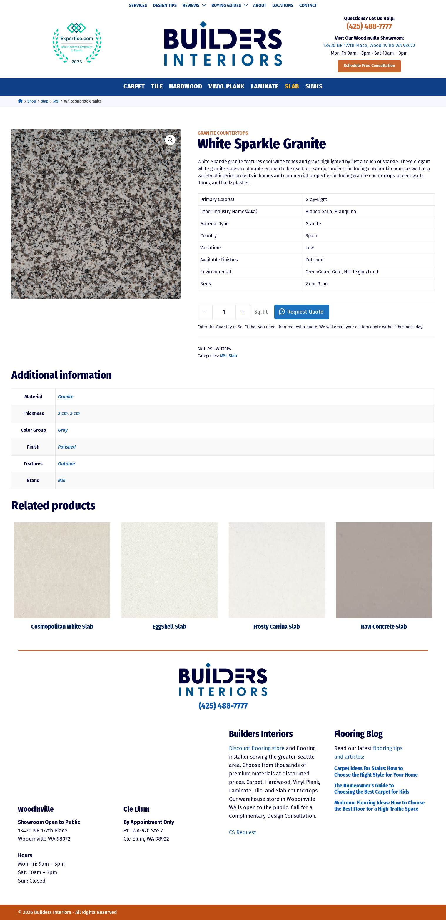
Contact (308, 6)
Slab (292, 86)
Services (138, 6)
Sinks (314, 86)
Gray (63, 430)
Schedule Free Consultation (369, 65)
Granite (65, 396)
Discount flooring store (257, 748)
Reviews (194, 6)
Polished (67, 447)
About (259, 6)
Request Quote (305, 312)
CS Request (242, 832)
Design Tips (165, 6)
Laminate (264, 86)
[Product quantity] (224, 312)
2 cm (63, 413)
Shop (31, 101)
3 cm (75, 413)
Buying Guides (229, 6)
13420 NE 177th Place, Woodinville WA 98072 (369, 45)
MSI (56, 101)
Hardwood (185, 86)
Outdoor (66, 463)
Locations (282, 6)
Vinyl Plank (226, 86)
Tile (157, 86)
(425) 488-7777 (369, 27)
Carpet (134, 86)
